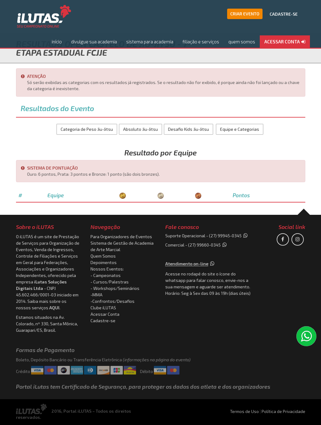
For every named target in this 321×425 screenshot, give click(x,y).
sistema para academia (149, 41)
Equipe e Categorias (239, 129)
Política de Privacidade (283, 411)
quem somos (241, 41)
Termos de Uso (244, 411)
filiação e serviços (201, 41)
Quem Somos (103, 256)
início (57, 41)
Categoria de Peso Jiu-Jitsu (87, 129)
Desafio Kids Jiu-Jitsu (188, 129)
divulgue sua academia (94, 41)
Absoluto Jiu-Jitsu (140, 129)
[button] (285, 42)
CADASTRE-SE (284, 14)
